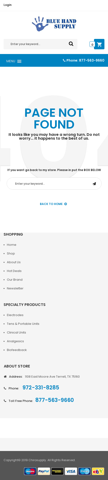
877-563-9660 (91, 60)
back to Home (53, 204)
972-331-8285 (40, 387)
